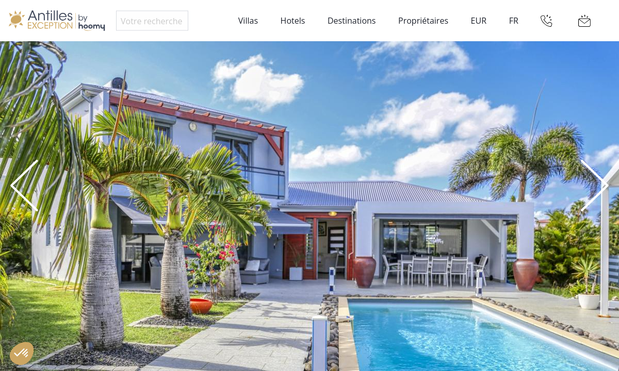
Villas (248, 20)
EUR (478, 20)
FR (513, 20)
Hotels (293, 20)
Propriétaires (423, 20)
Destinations (352, 20)
